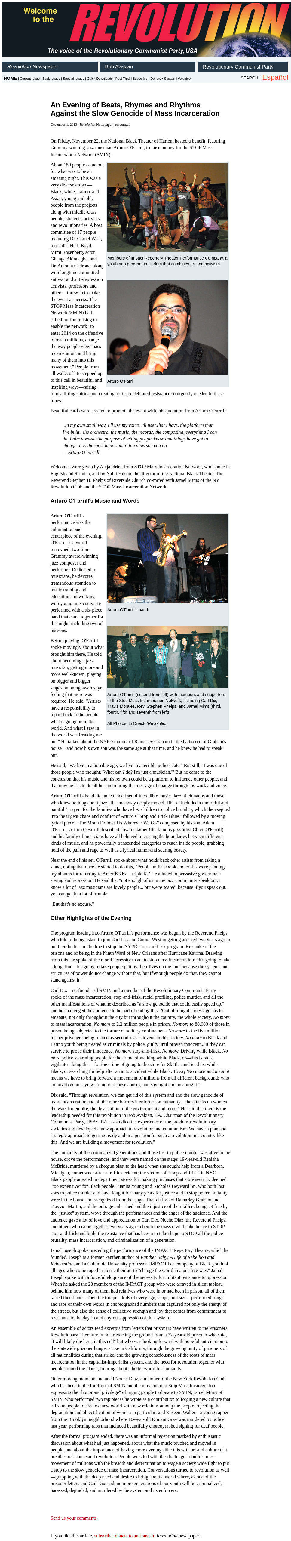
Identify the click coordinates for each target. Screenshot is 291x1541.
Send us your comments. (74, 1518)
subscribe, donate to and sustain (124, 1535)
